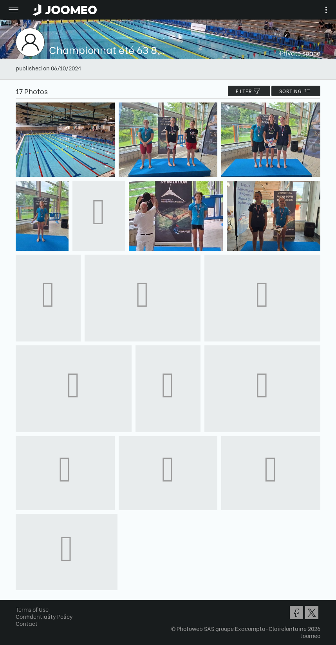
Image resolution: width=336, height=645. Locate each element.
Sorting (296, 91)
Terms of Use (32, 609)
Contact (27, 623)
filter (249, 91)
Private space (300, 52)
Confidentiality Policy (44, 616)
